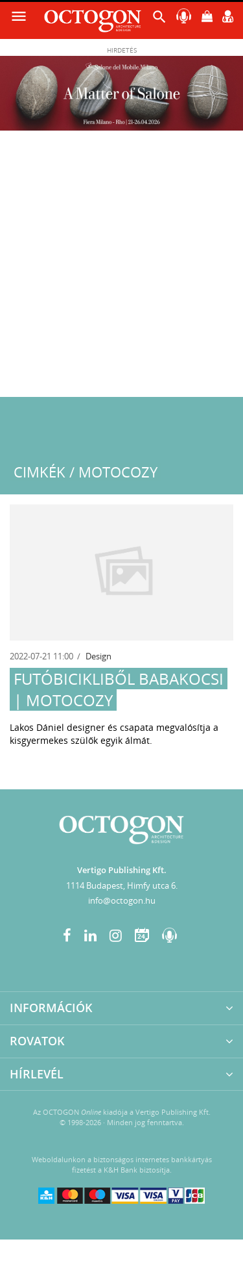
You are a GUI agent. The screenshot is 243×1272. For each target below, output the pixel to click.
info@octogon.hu (122, 900)
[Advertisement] (121, 268)
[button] (159, 20)
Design (98, 656)
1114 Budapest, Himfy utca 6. (122, 885)
